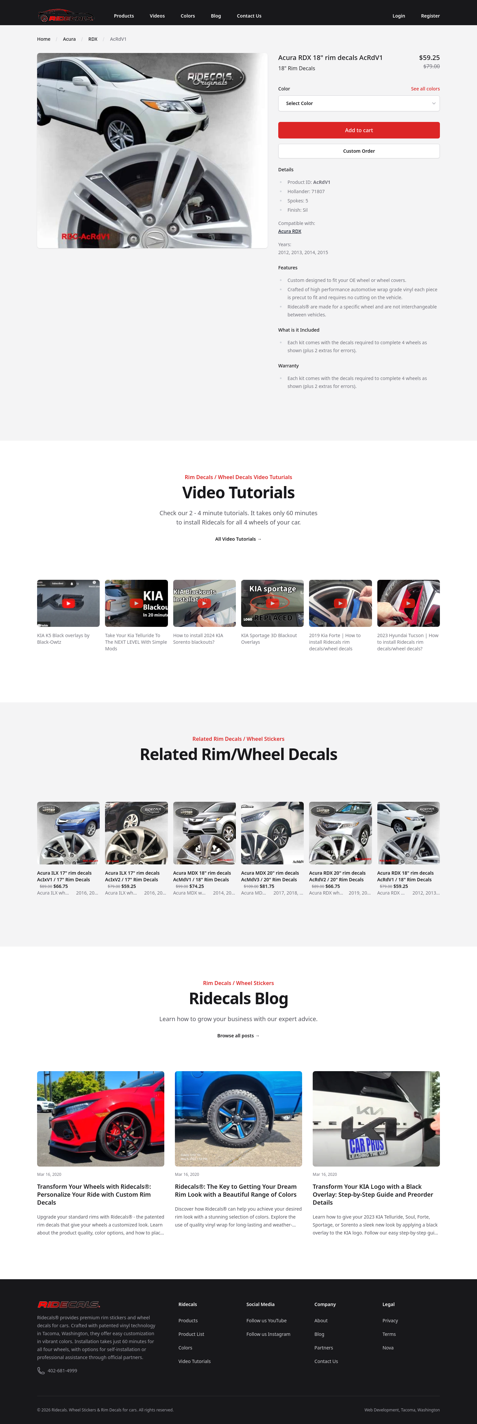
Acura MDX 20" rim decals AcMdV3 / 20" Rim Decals (272, 876)
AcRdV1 (118, 39)
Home (43, 39)
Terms (389, 1334)
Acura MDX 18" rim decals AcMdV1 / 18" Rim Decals (204, 876)
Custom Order (359, 151)
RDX (92, 39)
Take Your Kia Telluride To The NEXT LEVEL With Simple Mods (136, 642)
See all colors (425, 88)
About (321, 1320)
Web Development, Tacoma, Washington (402, 1410)
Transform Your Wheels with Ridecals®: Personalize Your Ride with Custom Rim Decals (94, 1194)
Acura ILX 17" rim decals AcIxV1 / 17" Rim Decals (68, 876)
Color (284, 88)
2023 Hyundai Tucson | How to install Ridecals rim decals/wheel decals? (408, 642)
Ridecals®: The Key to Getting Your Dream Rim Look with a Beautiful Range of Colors (236, 1190)
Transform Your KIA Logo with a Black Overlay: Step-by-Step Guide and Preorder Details (373, 1194)
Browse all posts (238, 1035)
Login (399, 16)
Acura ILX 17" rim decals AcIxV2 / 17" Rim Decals (136, 876)
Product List (191, 1334)
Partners (323, 1347)
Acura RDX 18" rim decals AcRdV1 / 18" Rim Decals (408, 876)
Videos (157, 16)
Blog (216, 16)
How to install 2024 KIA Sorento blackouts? (198, 638)
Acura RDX (289, 231)
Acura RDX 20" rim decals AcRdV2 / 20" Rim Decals (340, 876)
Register (430, 16)
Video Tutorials (195, 1361)
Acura (69, 39)
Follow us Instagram (268, 1334)
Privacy (390, 1320)
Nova (388, 1347)
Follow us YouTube (266, 1320)
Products (124, 16)
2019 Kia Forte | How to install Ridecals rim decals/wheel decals (335, 642)
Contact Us (249, 16)
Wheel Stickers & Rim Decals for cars (103, 1410)
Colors (188, 16)
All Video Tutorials (238, 539)
